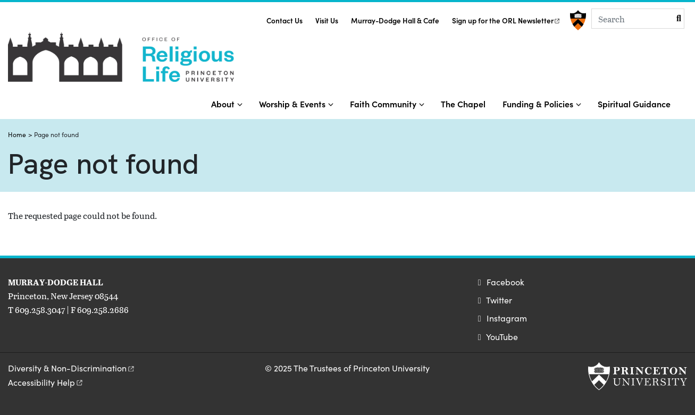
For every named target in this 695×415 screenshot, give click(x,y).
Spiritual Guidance (634, 103)
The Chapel (463, 103)
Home (17, 134)
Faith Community (383, 103)
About (223, 103)
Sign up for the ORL (506, 20)
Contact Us (284, 20)
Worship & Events (292, 103)
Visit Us (326, 20)
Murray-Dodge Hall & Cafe (395, 20)
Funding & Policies (538, 103)
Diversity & (72, 368)
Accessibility (46, 382)
